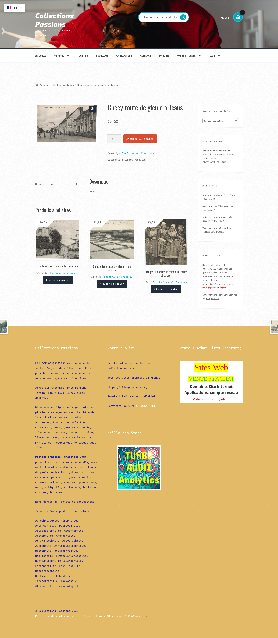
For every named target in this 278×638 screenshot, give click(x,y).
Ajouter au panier (140, 138)
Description (44, 183)
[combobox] (220, 120)
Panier (164, 55)
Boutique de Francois (138, 153)
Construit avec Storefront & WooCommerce (114, 615)
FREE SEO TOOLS (214, 231)
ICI (224, 162)
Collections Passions (54, 19)
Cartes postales (63, 85)
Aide (212, 55)
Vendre (59, 55)
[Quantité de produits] (114, 138)
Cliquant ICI (212, 298)
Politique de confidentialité (57, 615)
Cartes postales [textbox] (219, 120)
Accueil (40, 55)
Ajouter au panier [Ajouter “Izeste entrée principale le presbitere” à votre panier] (58, 280)
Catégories (124, 55)
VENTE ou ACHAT (211, 379)
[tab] (57, 184)
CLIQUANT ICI (210, 162)
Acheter (82, 55)
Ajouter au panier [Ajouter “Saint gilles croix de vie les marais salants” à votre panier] (112, 283)
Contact (145, 55)
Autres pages (186, 55)
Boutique (102, 55)
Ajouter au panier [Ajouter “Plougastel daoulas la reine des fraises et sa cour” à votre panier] (166, 289)
